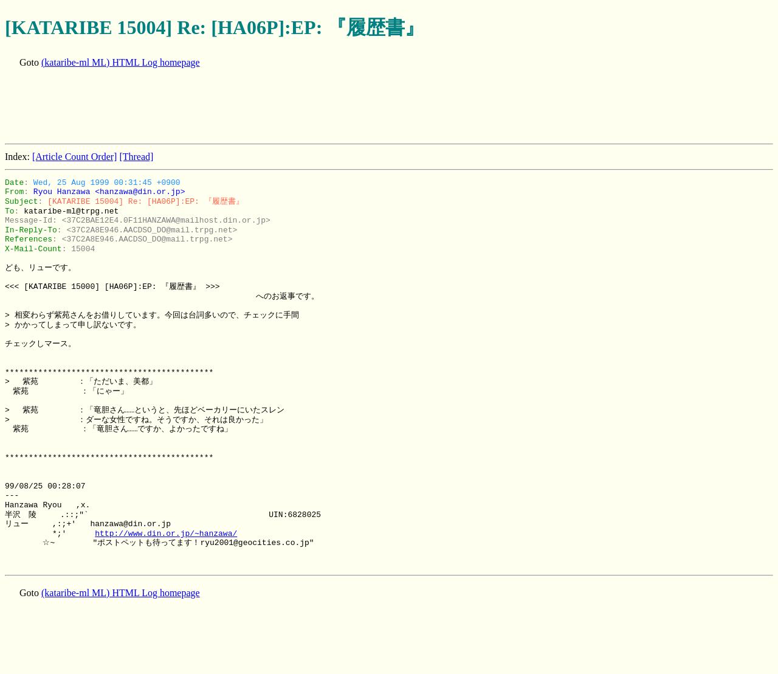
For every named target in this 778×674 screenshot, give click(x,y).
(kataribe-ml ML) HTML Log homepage (120, 62)
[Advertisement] (226, 107)
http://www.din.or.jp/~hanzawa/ (166, 533)
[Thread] (136, 156)
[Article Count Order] (74, 156)
